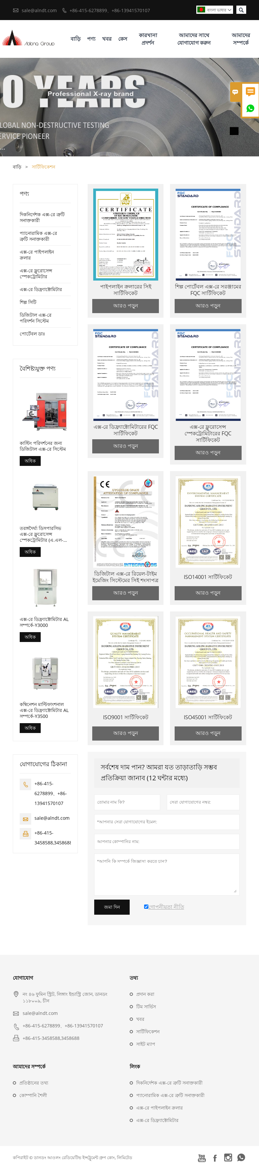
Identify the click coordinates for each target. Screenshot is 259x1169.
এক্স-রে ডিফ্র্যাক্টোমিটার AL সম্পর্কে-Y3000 (44, 622)
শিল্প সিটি (28, 302)
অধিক (30, 461)
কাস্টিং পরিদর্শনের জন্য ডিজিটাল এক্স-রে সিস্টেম (43, 446)
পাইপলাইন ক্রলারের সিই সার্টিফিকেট (125, 289)
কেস (122, 38)
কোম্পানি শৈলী (33, 1095)
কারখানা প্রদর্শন (148, 39)
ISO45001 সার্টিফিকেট (208, 717)
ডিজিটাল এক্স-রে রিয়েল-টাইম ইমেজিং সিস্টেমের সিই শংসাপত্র (126, 577)
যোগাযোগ (23, 977)
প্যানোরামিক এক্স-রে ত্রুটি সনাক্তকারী (38, 236)
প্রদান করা (145, 994)
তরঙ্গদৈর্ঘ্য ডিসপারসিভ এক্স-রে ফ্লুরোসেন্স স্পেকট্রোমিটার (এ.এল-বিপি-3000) (41, 534)
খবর (107, 38)
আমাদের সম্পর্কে (241, 39)
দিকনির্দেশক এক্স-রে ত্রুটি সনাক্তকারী (42, 217)
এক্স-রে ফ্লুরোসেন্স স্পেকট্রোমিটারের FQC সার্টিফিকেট (207, 433)
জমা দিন (112, 907)
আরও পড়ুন (125, 305)
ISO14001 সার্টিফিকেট (208, 577)
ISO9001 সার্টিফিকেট (125, 717)
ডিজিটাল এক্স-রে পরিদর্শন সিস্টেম (36, 318)
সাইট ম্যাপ (145, 1044)
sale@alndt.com (39, 10)
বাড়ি (75, 38)
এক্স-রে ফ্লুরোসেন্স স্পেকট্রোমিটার (36, 273)
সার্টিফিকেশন (148, 1031)
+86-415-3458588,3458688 (51, 1038)
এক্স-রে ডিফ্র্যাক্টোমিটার (41, 289)
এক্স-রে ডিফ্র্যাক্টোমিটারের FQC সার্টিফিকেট (126, 430)
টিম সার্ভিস (146, 1006)
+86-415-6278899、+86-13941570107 (110, 10)
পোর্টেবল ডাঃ (32, 334)
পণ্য (91, 38)
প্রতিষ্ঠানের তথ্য (33, 1083)
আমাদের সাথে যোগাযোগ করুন (194, 39)
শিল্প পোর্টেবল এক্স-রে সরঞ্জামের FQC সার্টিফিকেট (208, 289)
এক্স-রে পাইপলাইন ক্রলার (37, 255)
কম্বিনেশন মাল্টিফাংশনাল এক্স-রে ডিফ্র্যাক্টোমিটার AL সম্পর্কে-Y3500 (44, 710)
